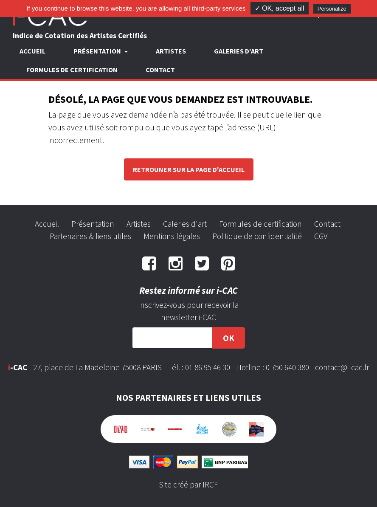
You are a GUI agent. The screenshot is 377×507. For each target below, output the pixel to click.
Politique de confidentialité (257, 236)
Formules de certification (72, 69)
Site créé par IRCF (188, 484)
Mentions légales (171, 236)
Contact (160, 69)
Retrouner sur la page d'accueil (189, 169)
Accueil (32, 51)
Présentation (92, 224)
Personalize (332, 9)
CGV (320, 236)
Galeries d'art (238, 51)
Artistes (171, 51)
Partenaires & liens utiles (90, 236)
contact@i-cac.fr (342, 367)
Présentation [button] (97, 51)
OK (228, 337)
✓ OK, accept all (279, 8)
